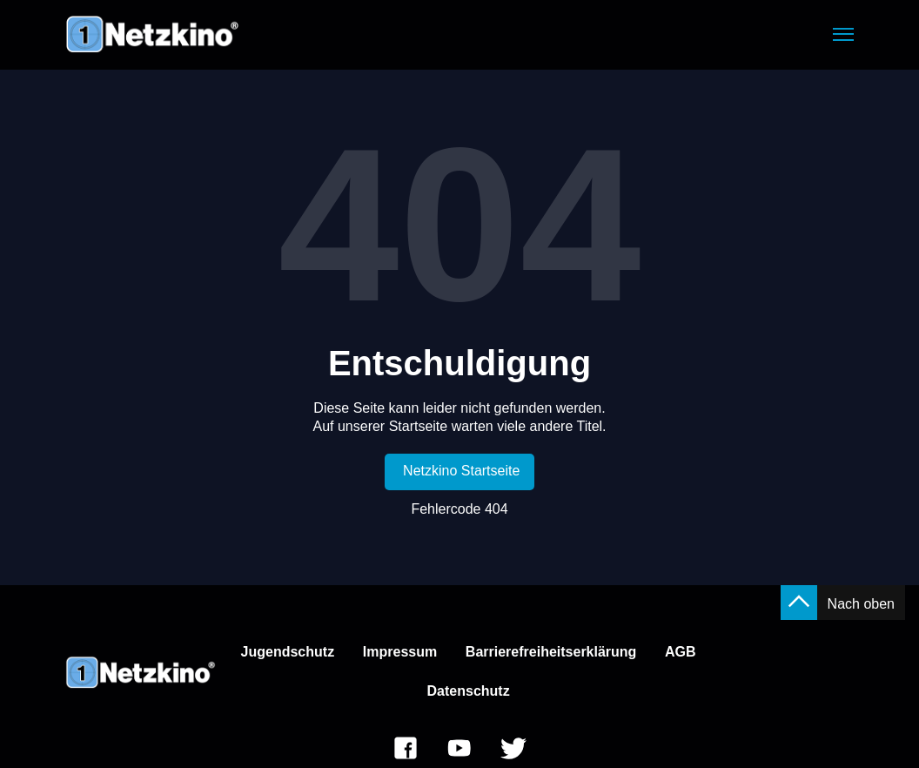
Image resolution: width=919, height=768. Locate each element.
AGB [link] (680, 651)
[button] (843, 34)
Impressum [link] (400, 651)
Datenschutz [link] (468, 691)
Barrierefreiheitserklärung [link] (551, 651)
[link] (460, 472)
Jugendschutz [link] (288, 651)
